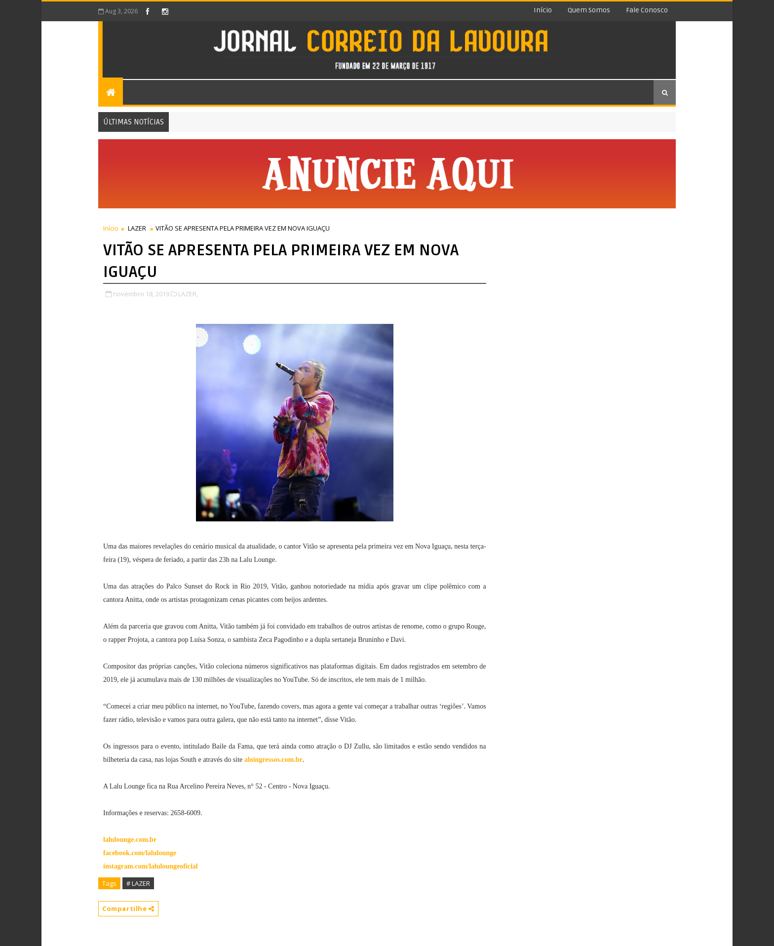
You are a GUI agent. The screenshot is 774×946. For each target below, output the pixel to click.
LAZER (137, 228)
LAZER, (188, 293)
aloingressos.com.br (273, 759)
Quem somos (589, 10)
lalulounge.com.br (129, 839)
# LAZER (138, 883)
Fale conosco (647, 10)
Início (543, 10)
